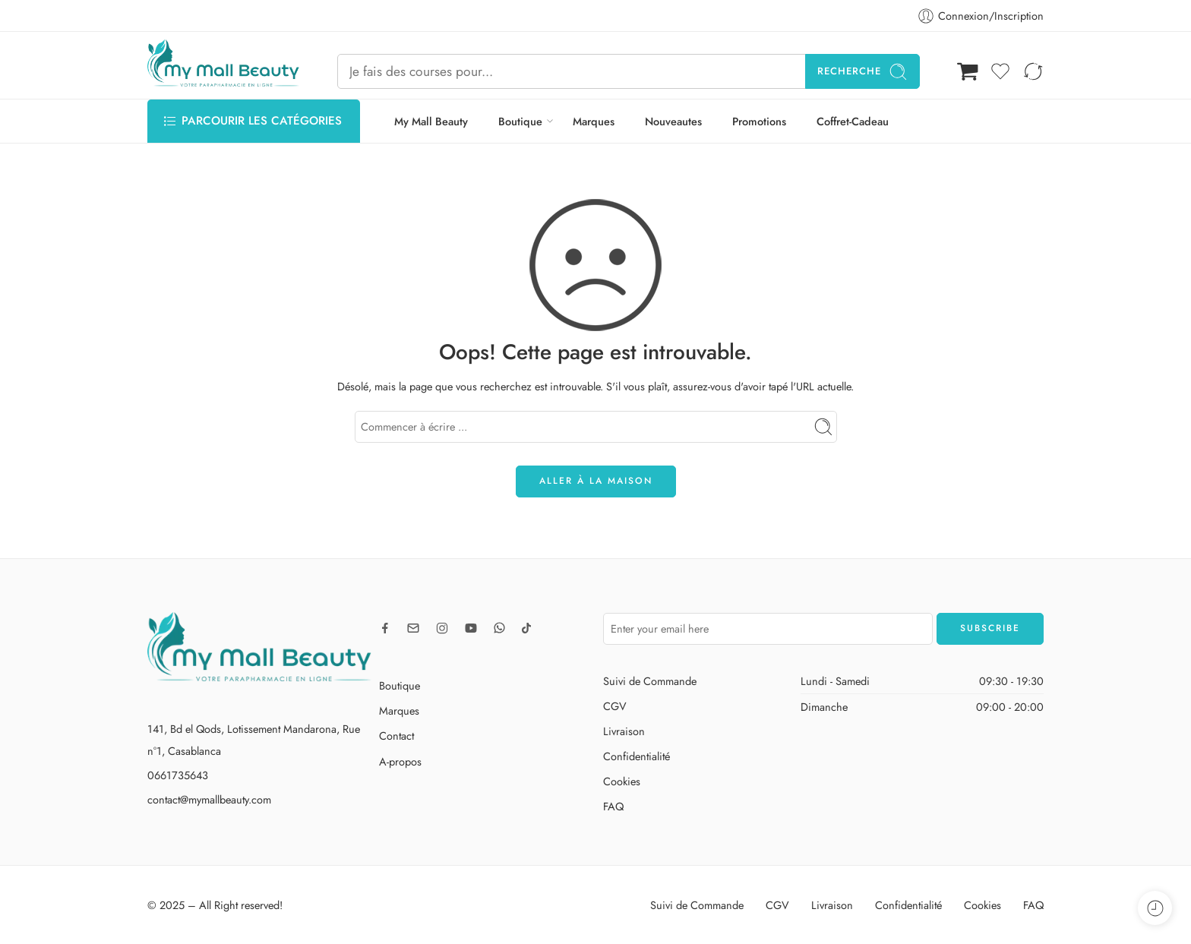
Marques (593, 121)
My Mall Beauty (431, 121)
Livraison (624, 731)
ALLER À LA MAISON (595, 481)
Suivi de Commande (650, 681)
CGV (615, 706)
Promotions (759, 121)
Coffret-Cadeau (853, 121)
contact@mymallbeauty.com (209, 799)
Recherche (862, 71)
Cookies (621, 781)
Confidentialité (636, 756)
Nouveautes (673, 121)
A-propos (400, 761)
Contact (396, 736)
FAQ (613, 806)
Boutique (520, 121)
